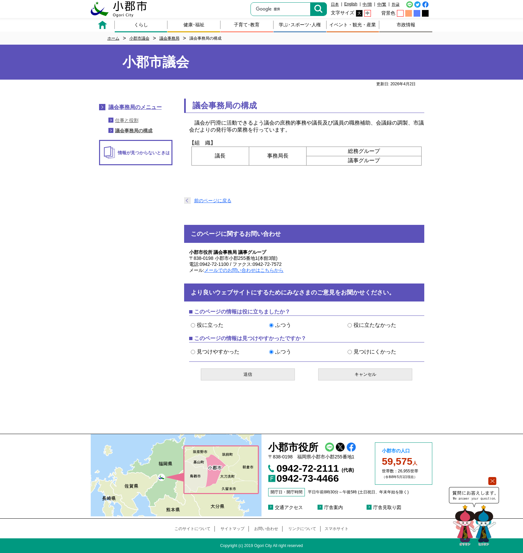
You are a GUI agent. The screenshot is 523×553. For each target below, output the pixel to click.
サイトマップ (232, 528)
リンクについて (302, 528)
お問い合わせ (266, 528)
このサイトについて (192, 528)
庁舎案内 (333, 507)
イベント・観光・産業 (352, 24)
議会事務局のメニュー (135, 107)
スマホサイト (337, 528)
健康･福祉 (193, 24)
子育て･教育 (246, 24)
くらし (141, 24)
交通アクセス (289, 507)
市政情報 (406, 24)
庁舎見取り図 (387, 507)
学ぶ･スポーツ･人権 (300, 24)
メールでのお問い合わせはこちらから (244, 270)
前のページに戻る (212, 200)
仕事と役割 (126, 120)
